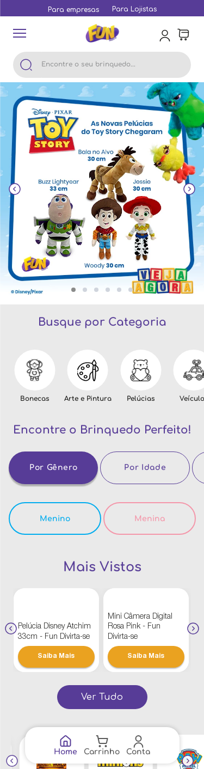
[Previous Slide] (14, 190)
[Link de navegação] (65, 745)
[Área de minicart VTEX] (183, 35)
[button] (73, 290)
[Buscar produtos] (26, 64)
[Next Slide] (189, 190)
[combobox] (102, 65)
